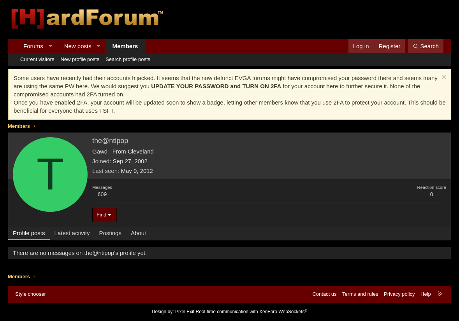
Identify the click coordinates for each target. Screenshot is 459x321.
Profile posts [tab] (29, 233)
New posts (77, 46)
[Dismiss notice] (443, 78)
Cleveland (141, 151)
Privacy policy (399, 294)
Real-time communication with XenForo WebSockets (252, 311)
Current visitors (37, 59)
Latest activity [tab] (72, 233)
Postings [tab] (110, 233)
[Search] (425, 46)
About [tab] (138, 233)
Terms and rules (360, 294)
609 (102, 194)
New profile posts (79, 59)
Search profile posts (128, 59)
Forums (33, 46)
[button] (50, 46)
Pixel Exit (184, 311)
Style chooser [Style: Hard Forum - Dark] (30, 294)
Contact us (324, 294)
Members (125, 46)
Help (425, 294)
